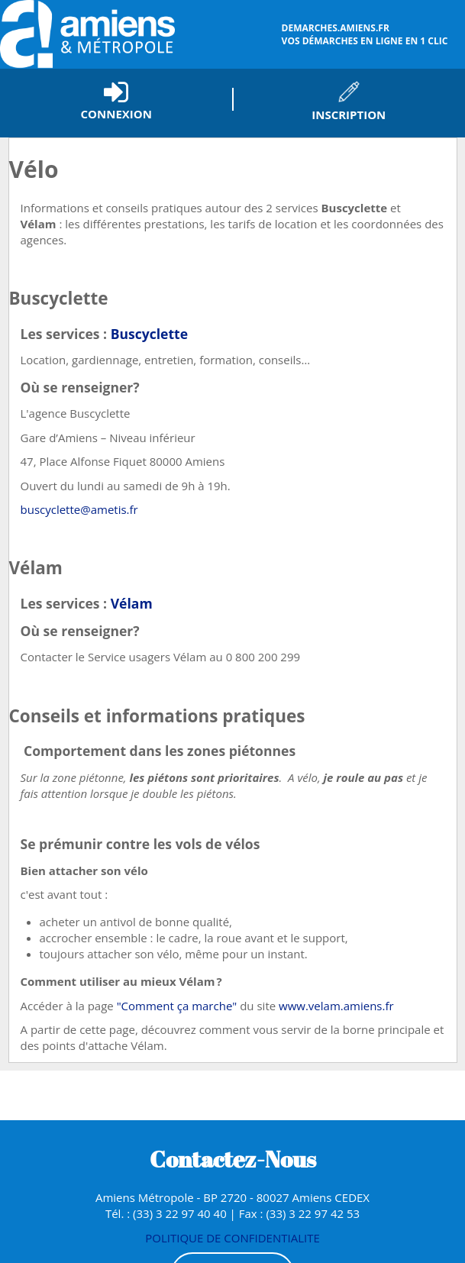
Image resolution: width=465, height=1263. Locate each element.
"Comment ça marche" (177, 1005)
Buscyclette (149, 334)
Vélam (132, 603)
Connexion (116, 113)
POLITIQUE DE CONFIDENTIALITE (232, 1237)
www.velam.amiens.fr (336, 1005)
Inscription (349, 114)
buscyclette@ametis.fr (79, 509)
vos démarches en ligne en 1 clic (371, 34)
